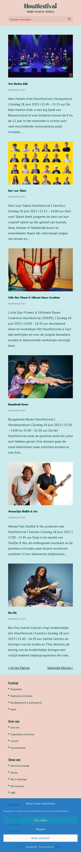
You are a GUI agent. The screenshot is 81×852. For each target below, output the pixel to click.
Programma (16, 689)
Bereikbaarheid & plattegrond (26, 702)
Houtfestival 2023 (17, 89)
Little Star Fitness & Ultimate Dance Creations (34, 297)
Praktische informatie (21, 696)
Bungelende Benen (18, 404)
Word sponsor (17, 786)
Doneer (14, 772)
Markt (13, 709)
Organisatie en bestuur (22, 734)
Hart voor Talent (17, 190)
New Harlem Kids (18, 84)
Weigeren (40, 829)
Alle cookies (40, 820)
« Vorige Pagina (19, 668)
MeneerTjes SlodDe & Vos (22, 511)
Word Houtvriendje (20, 765)
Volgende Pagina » (60, 668)
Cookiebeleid (31, 846)
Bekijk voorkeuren (40, 838)
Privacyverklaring (46, 846)
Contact (14, 741)
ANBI (12, 792)
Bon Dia (12, 612)
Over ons (15, 727)
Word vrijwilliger (18, 779)
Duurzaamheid (17, 747)
